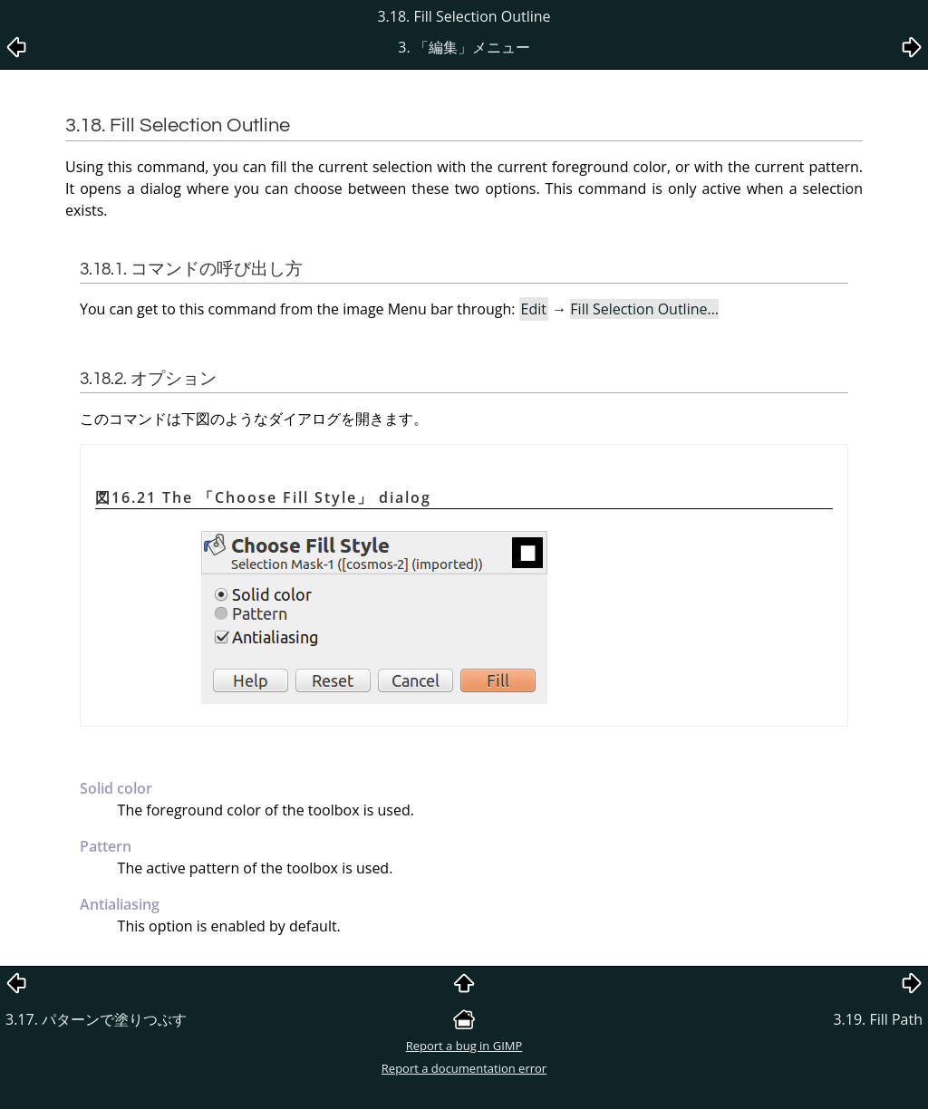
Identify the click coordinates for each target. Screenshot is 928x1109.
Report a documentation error (464, 1068)
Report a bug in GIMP (464, 1045)
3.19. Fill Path (878, 1019)
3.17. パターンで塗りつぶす (96, 1019)
